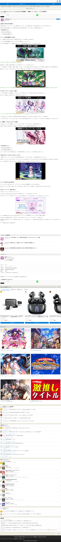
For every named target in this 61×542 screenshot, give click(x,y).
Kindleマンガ (13, 289)
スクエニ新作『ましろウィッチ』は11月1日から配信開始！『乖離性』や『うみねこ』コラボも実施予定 (34, 6)
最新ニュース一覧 (16, 6)
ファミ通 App (3, 1)
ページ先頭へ (58, 533)
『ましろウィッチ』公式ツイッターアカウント (8, 193)
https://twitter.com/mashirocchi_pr (9, 269)
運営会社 (23, 536)
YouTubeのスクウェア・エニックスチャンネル (10, 215)
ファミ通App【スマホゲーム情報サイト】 (6, 6)
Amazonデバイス (19, 289)
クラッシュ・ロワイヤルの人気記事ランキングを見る (7, 441)
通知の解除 (35, 536)
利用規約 (20, 536)
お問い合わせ (16, 536)
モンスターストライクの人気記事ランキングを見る (7, 445)
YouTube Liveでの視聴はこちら (6, 147)
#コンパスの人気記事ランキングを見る (6, 430)
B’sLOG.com (44, 536)
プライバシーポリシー (29, 536)
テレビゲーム (26, 289)
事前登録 (27, 8)
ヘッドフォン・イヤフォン (5, 289)
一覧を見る (58, 326)
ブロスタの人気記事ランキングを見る (6, 449)
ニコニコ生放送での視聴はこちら (6, 149)
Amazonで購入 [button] (12, 322)
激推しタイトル (32, 8)
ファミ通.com (39, 536)
